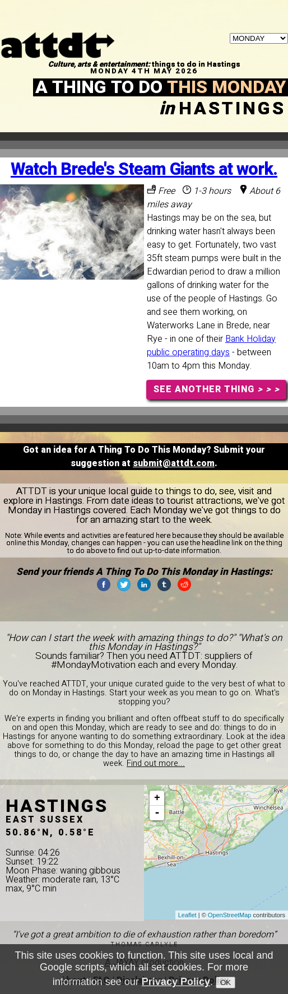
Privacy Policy (176, 981)
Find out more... (156, 763)
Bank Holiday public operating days (211, 345)
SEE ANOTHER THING (217, 389)
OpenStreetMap (230, 915)
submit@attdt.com (174, 463)
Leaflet (187, 915)
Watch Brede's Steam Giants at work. (144, 169)
